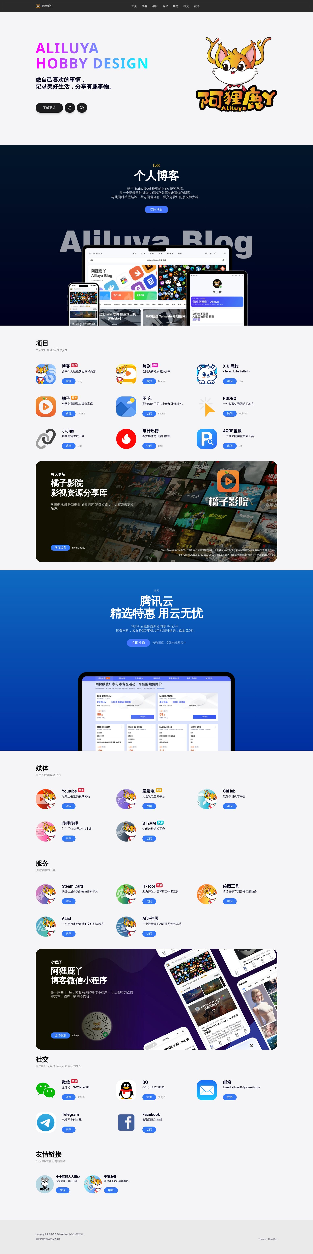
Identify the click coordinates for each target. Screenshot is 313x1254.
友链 (197, 6)
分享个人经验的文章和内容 (79, 371)
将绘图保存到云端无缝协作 (240, 891)
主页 (134, 6)
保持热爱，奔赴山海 (67, 1181)
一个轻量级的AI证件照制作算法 (162, 923)
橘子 (66, 398)
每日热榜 (150, 431)
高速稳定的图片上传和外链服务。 (163, 403)
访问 (230, 381)
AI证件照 (150, 919)
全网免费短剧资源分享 (156, 371)
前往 (69, 381)
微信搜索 (60, 1035)
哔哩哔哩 (70, 823)
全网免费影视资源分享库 (77, 403)
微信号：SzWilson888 (75, 1087)
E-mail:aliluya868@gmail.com (241, 1087)
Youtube (69, 791)
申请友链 (110, 1176)
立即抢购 (138, 643)
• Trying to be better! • (236, 371)
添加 (69, 1097)
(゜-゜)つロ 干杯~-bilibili (77, 828)
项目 (155, 6)
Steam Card (72, 886)
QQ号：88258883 (153, 1087)
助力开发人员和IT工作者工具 (160, 891)
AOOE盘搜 (232, 431)
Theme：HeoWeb (267, 1239)
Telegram (70, 1114)
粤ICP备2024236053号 (48, 1239)
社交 (186, 6)
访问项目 (156, 209)
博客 (144, 6)
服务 (176, 6)
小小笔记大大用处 (68, 1176)
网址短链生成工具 (73, 436)
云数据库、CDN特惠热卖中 (169, 642)
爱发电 (148, 791)
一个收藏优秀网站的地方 (238, 403)
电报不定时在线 (72, 1119)
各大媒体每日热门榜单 (156, 436)
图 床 (146, 398)
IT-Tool (148, 886)
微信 (66, 1082)
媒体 (165, 6)
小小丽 (68, 431)
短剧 (146, 366)
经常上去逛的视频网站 (76, 796)
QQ (145, 1082)
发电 (149, 806)
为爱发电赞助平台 (153, 796)
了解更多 (49, 108)
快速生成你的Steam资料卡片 (80, 891)
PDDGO (229, 398)
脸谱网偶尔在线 (152, 1119)
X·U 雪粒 (230, 366)
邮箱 (227, 1082)
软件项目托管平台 (234, 796)
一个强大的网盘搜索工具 (238, 436)
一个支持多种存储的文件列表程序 (83, 923)
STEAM (149, 823)
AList (66, 919)
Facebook (151, 1114)
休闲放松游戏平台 (153, 828)
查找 (149, 381)
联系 (230, 1097)
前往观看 (60, 547)
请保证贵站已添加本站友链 (117, 1181)
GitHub (229, 791)
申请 (111, 1190)
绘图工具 (231, 886)
